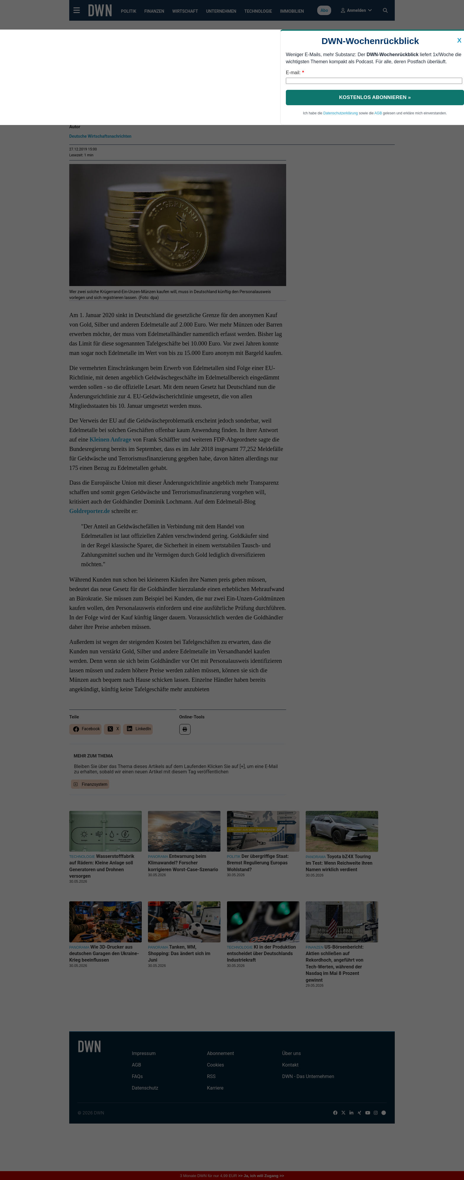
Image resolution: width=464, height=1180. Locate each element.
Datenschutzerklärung (340, 113)
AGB (378, 113)
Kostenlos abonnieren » (375, 97)
